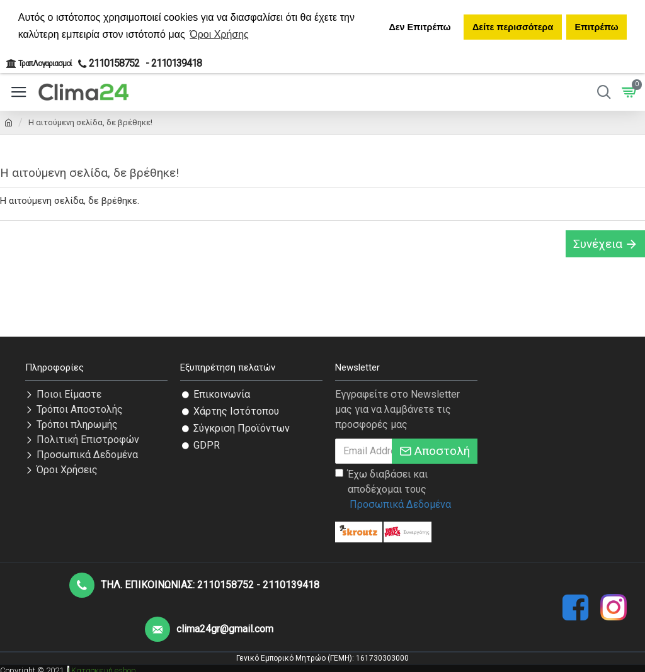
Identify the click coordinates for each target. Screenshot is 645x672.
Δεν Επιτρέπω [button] (419, 27)
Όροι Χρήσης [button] (219, 34)
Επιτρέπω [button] (596, 27)
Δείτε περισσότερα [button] (512, 27)
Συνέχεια (597, 244)
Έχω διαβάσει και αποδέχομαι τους (394, 490)
